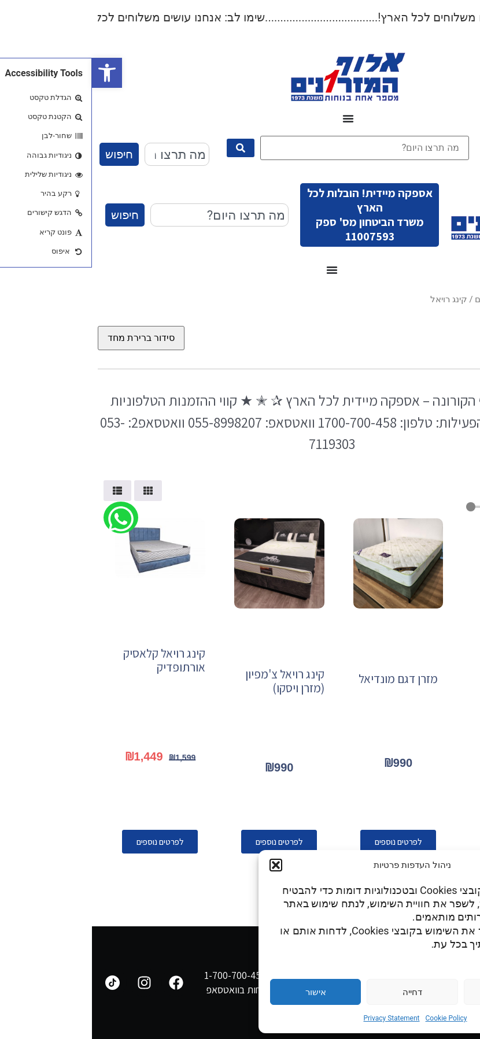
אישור (223, 992)
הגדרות (417, 992)
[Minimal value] (421, 506)
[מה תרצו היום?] (272, 148)
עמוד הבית (454, 299)
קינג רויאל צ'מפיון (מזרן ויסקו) (192, 681)
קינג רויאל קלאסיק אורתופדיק (72, 660)
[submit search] (149, 148)
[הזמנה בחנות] (49, 338)
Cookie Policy (354, 1018)
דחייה (320, 992)
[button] (15, 73)
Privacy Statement (299, 1018)
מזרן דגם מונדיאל (306, 679)
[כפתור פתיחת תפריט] (256, 118)
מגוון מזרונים (405, 299)
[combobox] (85, 154)
